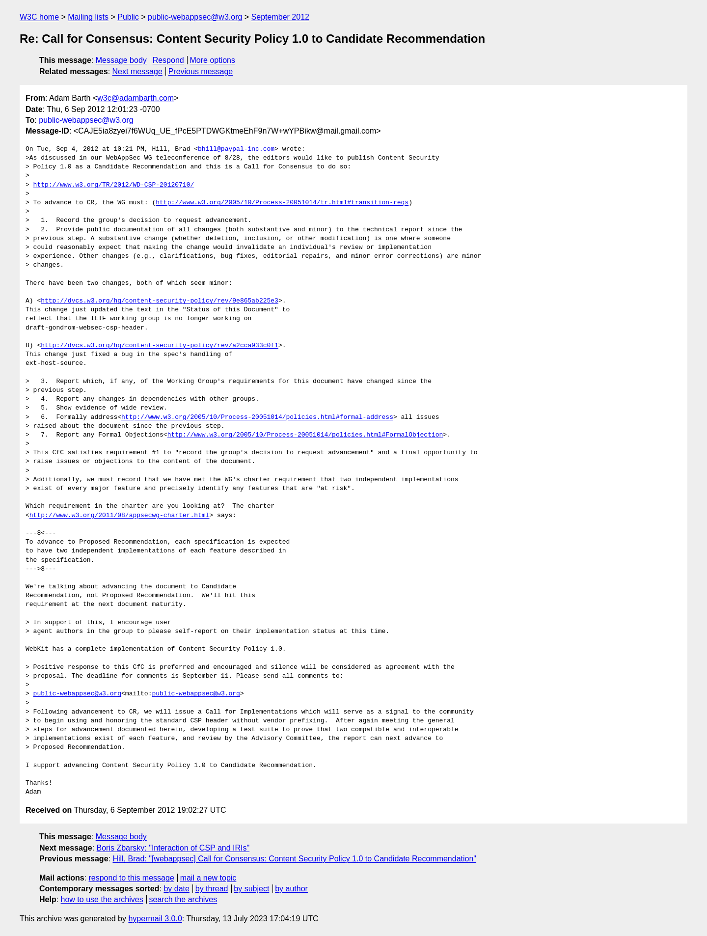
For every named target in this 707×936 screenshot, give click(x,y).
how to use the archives (102, 899)
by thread (211, 888)
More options (213, 60)
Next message (137, 71)
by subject (251, 888)
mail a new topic (208, 878)
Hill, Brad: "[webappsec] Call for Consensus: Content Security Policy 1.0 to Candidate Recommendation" (294, 858)
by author (291, 888)
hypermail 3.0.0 (155, 918)
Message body (121, 60)
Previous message (200, 71)
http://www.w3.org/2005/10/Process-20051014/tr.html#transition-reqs (282, 202)
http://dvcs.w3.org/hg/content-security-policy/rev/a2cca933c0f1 (159, 345)
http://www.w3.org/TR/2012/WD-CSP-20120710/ (113, 185)
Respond (168, 60)
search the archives (183, 899)
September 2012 (280, 17)
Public (128, 17)
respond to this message (131, 878)
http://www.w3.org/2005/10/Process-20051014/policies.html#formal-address (257, 417)
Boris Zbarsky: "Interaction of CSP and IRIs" (173, 848)
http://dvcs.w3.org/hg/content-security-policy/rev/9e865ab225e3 (159, 301)
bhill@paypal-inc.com (236, 149)
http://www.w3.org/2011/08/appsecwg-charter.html (119, 515)
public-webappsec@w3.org (195, 17)
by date (176, 888)
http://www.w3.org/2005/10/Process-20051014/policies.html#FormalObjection (305, 435)
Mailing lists (88, 17)
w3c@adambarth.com (135, 98)
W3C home (39, 17)
